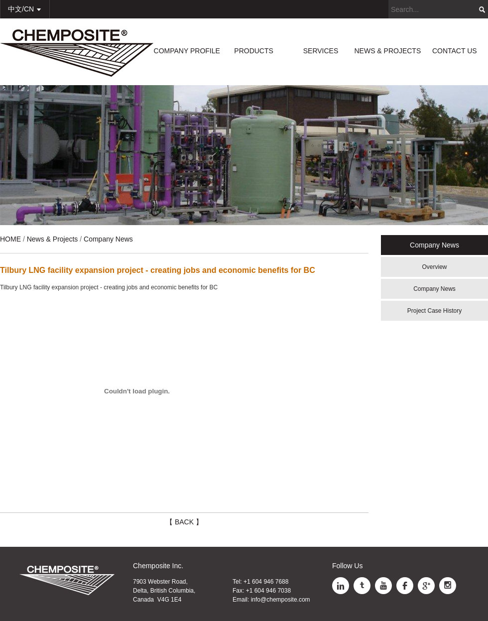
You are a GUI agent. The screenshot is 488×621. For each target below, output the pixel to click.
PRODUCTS (253, 51)
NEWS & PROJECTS (387, 51)
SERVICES (321, 51)
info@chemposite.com (280, 599)
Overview (434, 266)
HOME (10, 239)
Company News (434, 288)
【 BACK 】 (184, 522)
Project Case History (434, 310)
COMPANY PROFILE (187, 51)
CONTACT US (454, 51)
